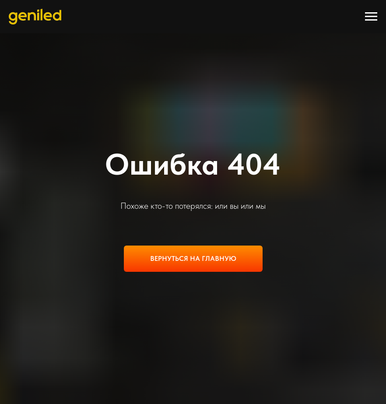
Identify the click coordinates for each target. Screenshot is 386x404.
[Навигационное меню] (371, 16)
